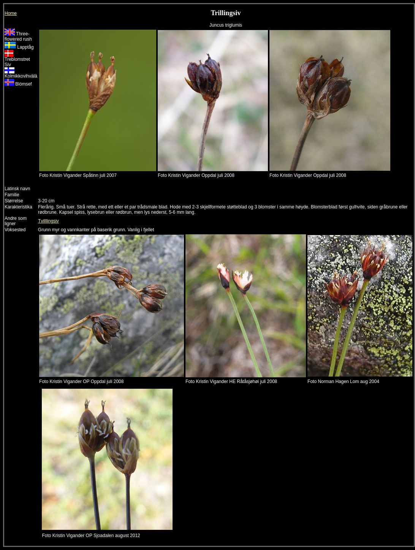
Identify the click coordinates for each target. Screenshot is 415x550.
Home (11, 13)
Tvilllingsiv (48, 221)
